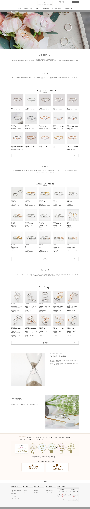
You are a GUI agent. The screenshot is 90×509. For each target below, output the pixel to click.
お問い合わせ (36, 492)
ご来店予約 (76, 2)
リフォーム (24, 492)
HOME (12, 11)
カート (63, 2)
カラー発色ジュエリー (14, 496)
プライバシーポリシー (49, 492)
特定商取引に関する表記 (49, 490)
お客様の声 (36, 490)
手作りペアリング (14, 495)
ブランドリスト (25, 490)
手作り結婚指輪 (13, 493)
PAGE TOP (45, 482)
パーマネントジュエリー (15, 498)
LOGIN (68, 2)
